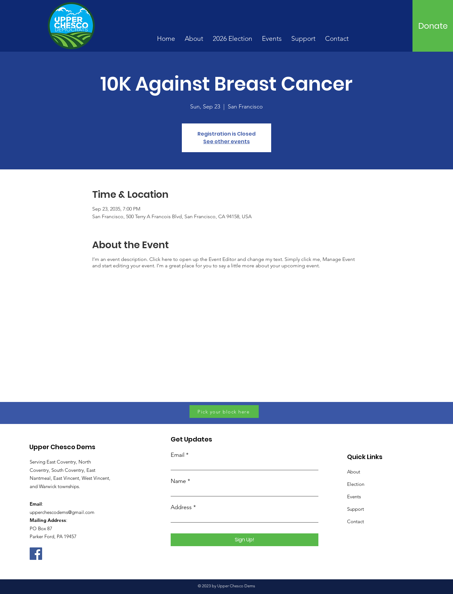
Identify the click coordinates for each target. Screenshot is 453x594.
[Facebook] (36, 553)
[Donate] (433, 25)
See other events (226, 141)
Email (177, 455)
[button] (194, 38)
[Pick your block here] (224, 411)
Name (178, 481)
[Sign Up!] (244, 539)
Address (181, 507)
